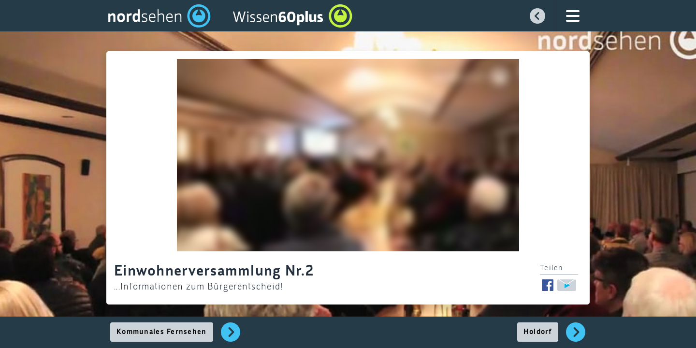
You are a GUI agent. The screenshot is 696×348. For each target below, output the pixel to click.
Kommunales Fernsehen (161, 332)
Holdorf (537, 332)
